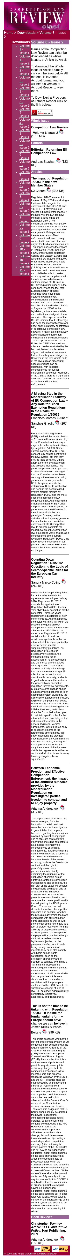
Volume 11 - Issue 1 (24, 270)
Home (8, 33)
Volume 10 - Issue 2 (24, 260)
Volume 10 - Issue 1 (24, 249)
